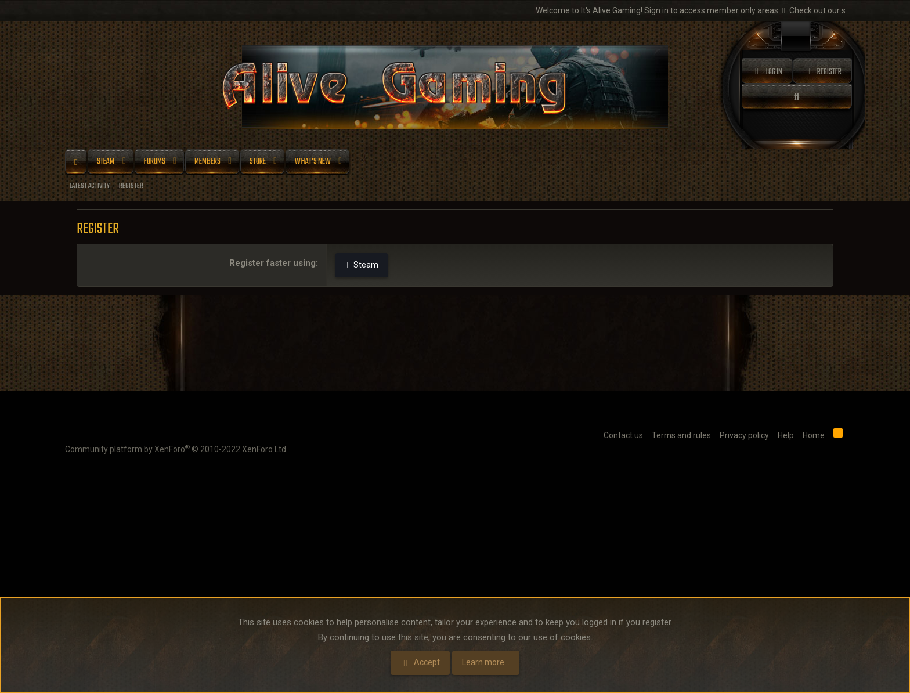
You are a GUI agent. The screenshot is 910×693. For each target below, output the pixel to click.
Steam (105, 161)
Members (207, 161)
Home (76, 162)
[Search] (797, 96)
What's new (313, 161)
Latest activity (90, 186)
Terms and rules (681, 435)
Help (786, 435)
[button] (123, 162)
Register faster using (272, 263)
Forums (154, 161)
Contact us (623, 435)
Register (131, 186)
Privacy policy (744, 435)
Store (258, 161)
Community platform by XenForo (176, 448)
